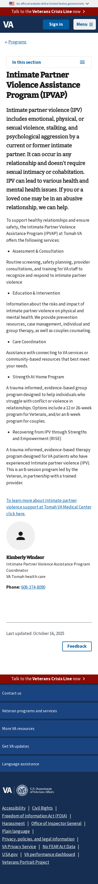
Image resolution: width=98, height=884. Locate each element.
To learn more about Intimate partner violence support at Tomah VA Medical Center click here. (48, 507)
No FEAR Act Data (59, 846)
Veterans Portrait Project (25, 862)
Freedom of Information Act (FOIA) (34, 816)
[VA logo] (8, 24)
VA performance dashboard (49, 854)
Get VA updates (15, 746)
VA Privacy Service (19, 846)
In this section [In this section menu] (48, 62)
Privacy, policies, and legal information (38, 839)
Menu (85, 24)
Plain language (16, 831)
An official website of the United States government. (52, 3)
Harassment (13, 823)
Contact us (11, 693)
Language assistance (20, 763)
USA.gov (10, 854)
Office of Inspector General (56, 823)
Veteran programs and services (29, 710)
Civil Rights (42, 808)
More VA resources (18, 728)
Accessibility (14, 808)
